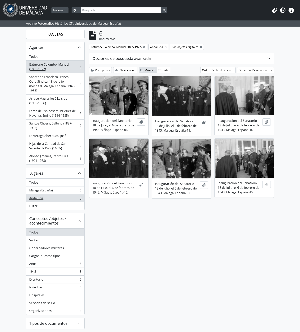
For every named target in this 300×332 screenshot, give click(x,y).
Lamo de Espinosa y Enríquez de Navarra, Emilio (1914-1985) (55, 113)
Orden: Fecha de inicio (217, 70)
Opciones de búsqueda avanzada (121, 58)
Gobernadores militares (55, 249)
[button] (274, 10)
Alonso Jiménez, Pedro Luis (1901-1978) (55, 158)
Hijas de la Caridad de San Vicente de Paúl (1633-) (55, 146)
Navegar (59, 10)
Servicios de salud (55, 304)
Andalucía (55, 199)
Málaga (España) (55, 191)
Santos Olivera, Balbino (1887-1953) (55, 125)
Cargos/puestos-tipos (55, 257)
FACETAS (55, 34)
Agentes (36, 47)
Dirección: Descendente (254, 70)
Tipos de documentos (48, 323)
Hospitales (55, 296)
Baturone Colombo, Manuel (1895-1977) (55, 66)
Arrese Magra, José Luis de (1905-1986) (55, 100)
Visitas (55, 241)
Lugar (55, 207)
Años (55, 264)
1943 (55, 272)
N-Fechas (55, 288)
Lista (163, 70)
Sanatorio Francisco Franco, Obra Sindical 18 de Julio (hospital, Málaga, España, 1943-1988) (55, 84)
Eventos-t (55, 280)
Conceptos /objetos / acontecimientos (47, 221)
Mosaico (147, 70)
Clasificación (125, 70)
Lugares (36, 173)
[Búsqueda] (121, 10)
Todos (33, 57)
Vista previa (100, 70)
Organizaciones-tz (55, 311)
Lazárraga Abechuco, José (55, 136)
